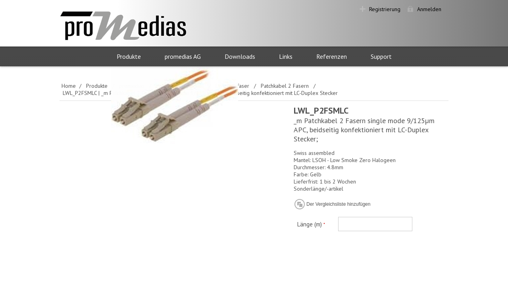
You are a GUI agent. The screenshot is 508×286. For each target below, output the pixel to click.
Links (285, 56)
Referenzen (331, 56)
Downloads (240, 56)
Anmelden (429, 9)
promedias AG (183, 56)
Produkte (129, 56)
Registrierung (384, 9)
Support (381, 56)
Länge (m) (310, 224)
